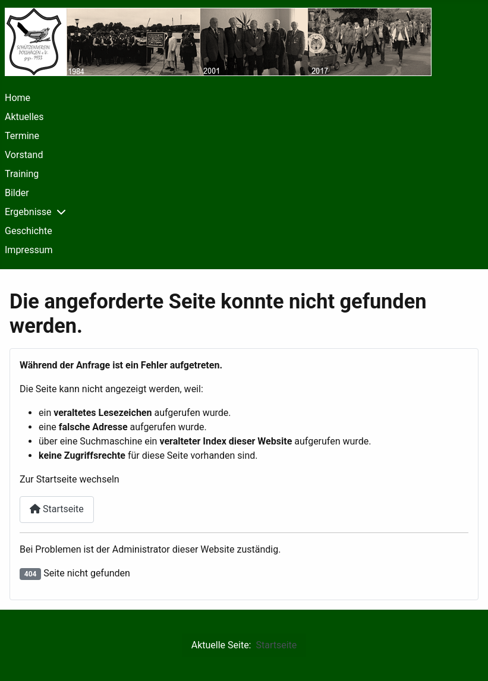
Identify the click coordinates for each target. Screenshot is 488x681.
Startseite (57, 509)
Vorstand (24, 154)
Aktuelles (24, 116)
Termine (22, 135)
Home (17, 97)
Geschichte (28, 231)
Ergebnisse (28, 211)
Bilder (17, 192)
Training (22, 173)
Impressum (29, 250)
